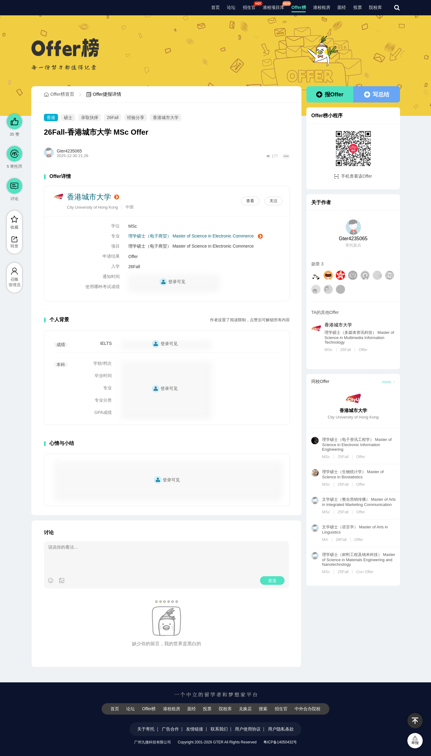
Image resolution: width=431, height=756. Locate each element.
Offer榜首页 (59, 94)
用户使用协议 (248, 729)
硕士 (68, 117)
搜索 (263, 708)
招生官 (249, 7)
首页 (215, 7)
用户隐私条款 (281, 729)
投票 (357, 7)
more (388, 382)
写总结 (376, 94)
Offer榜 (298, 7)
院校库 (375, 7)
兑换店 (245, 708)
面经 (341, 7)
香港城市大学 (166, 117)
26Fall (112, 117)
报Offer (330, 94)
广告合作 (170, 729)
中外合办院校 (307, 708)
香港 (51, 117)
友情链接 (194, 729)
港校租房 (321, 7)
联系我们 (219, 729)
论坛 (231, 7)
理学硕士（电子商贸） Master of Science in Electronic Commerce (195, 236)
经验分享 (135, 117)
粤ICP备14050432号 (280, 742)
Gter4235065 (69, 150)
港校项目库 (273, 7)
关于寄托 (145, 729)
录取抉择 (89, 117)
